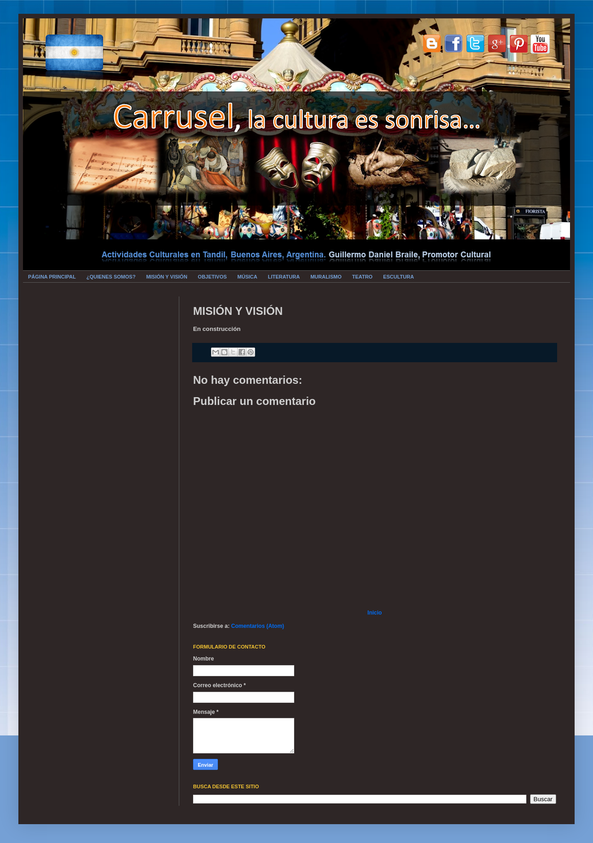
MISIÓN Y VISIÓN (166, 276)
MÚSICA (247, 276)
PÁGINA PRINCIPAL (52, 276)
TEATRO (362, 276)
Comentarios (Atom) (257, 626)
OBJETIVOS (212, 276)
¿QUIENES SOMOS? (111, 276)
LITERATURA (284, 276)
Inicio (374, 612)
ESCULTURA (398, 276)
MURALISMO (326, 276)
